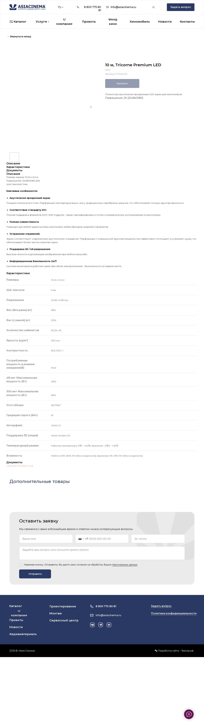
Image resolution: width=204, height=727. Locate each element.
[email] (158, 538)
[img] (28, 7)
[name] (46, 538)
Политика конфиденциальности (174, 613)
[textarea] (102, 553)
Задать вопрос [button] (161, 606)
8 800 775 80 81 (106, 606)
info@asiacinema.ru (123, 7)
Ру (59, 7)
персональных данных (124, 564)
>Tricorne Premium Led (19, 465)
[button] (180, 7)
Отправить (35, 573)
